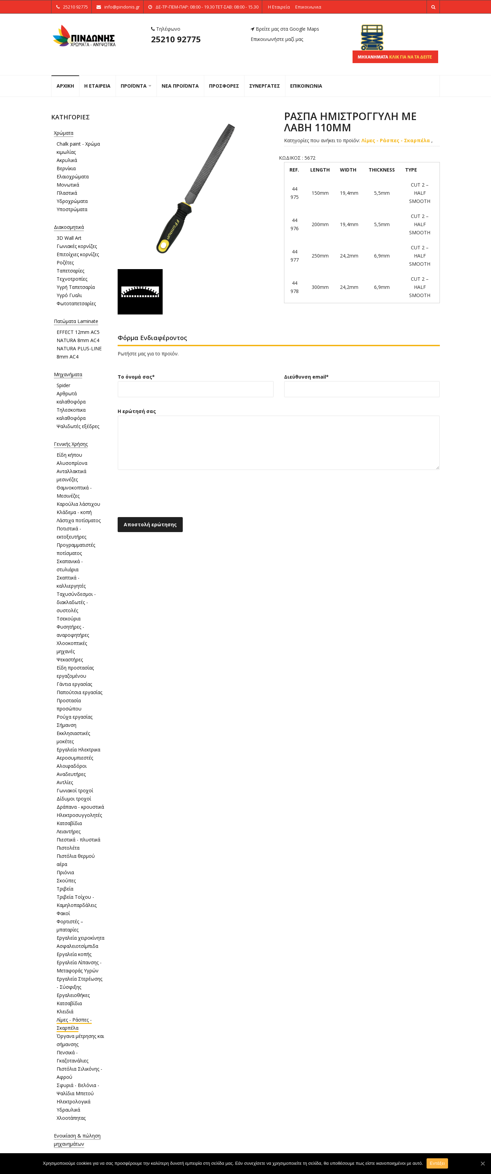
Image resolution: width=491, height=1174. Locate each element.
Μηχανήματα (68, 374)
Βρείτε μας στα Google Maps (285, 29)
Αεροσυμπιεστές (75, 757)
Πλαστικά (67, 193)
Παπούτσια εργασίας (79, 692)
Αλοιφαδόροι (72, 766)
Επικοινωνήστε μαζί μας (277, 39)
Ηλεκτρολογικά (73, 1101)
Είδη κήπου (69, 455)
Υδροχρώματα (72, 201)
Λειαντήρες (68, 831)
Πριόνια (65, 872)
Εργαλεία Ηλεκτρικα (78, 749)
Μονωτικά (68, 184)
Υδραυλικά (68, 1109)
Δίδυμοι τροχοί (74, 798)
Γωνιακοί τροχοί (75, 790)
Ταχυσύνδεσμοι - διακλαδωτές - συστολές (76, 602)
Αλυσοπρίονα (72, 463)
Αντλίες (65, 782)
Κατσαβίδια (69, 823)
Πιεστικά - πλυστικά (78, 839)
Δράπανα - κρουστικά (80, 807)
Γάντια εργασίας (74, 684)
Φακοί (63, 913)
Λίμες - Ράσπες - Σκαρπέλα (396, 140)
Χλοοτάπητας (71, 1118)
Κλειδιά (65, 1011)
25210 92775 (176, 39)
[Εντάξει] (482, 1163)
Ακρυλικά (67, 160)
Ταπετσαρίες (70, 270)
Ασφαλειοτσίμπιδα (77, 946)
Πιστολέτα (68, 848)
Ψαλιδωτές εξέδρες (78, 426)
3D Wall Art (69, 238)
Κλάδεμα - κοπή (74, 512)
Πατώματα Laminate (76, 321)
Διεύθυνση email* (362, 382)
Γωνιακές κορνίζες (77, 246)
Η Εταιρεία (279, 7)
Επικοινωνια (308, 7)
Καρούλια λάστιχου (78, 504)
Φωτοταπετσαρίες (76, 303)
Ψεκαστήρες (70, 659)
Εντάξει (437, 1163)
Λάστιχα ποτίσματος (79, 520)
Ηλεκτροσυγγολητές (79, 815)
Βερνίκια (66, 168)
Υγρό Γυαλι (69, 295)
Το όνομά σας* (196, 382)
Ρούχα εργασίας (74, 717)
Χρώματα (63, 133)
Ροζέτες (65, 262)
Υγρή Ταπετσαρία (76, 287)
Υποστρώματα (72, 209)
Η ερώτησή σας (279, 444)
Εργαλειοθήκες (73, 995)
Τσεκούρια (68, 618)
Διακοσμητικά (69, 227)
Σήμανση (66, 725)
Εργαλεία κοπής (74, 954)
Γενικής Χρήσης (71, 444)
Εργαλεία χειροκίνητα (80, 938)
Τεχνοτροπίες (72, 279)
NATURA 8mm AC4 (78, 340)
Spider (63, 385)
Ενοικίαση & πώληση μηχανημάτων (77, 1139)
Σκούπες (66, 880)
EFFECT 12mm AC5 (78, 332)
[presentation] (169, 495)
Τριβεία (65, 888)
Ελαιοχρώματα (73, 176)
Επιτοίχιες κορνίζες (78, 254)
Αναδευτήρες (71, 774)
